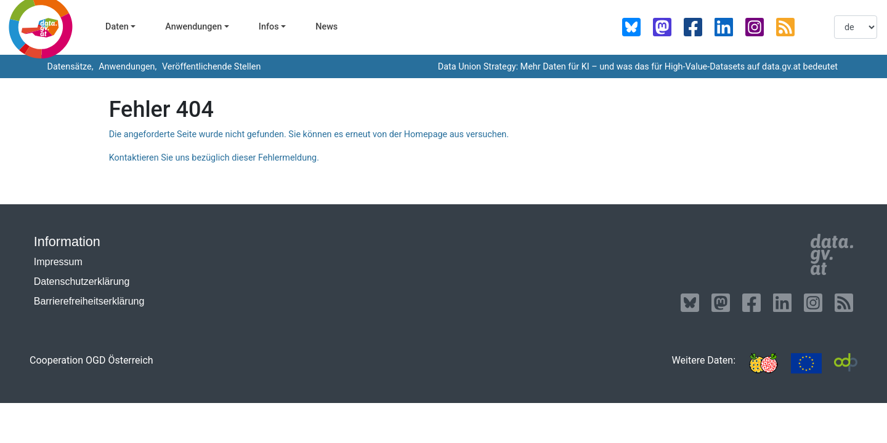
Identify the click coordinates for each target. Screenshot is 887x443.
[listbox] (855, 27)
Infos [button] (269, 27)
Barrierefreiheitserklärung (89, 301)
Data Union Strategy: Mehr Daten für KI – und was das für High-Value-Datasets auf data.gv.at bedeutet (638, 67)
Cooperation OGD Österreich (91, 360)
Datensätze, (69, 67)
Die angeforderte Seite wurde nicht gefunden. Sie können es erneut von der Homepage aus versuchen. (309, 134)
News (326, 27)
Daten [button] (117, 27)
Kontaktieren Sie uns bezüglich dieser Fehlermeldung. (214, 158)
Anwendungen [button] (193, 27)
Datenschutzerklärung (82, 281)
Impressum (58, 262)
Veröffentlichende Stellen (210, 67)
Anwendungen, (127, 67)
